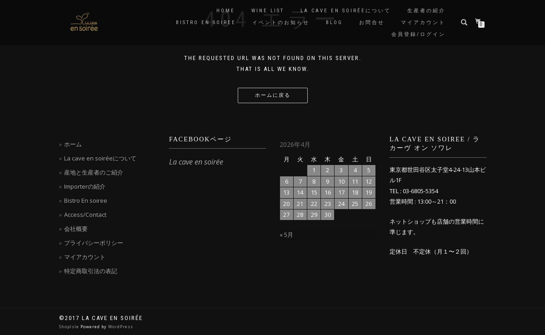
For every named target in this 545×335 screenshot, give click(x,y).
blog (334, 22)
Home (225, 11)
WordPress (120, 327)
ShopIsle (69, 327)
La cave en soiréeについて (345, 11)
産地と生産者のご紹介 (93, 172)
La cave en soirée (196, 162)
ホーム (73, 144)
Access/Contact (85, 214)
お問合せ (372, 22)
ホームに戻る (272, 95)
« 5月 (286, 234)
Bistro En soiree (85, 200)
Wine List (267, 11)
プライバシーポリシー (93, 243)
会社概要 (76, 229)
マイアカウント (423, 22)
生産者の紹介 (426, 11)
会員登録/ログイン (418, 34)
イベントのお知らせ (281, 22)
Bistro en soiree (206, 22)
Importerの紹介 (84, 186)
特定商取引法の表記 (90, 271)
